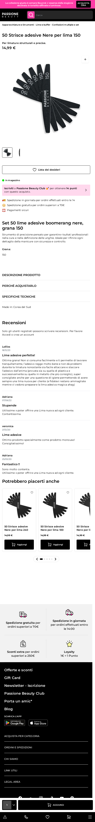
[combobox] (60, 15)
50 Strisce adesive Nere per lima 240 (16, 528)
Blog (8, 709)
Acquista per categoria (21, 736)
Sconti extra (15, 652)
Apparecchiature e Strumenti (18, 24)
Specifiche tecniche (18, 296)
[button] (37, 559)
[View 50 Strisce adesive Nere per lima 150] (7, 152)
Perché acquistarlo (19, 286)
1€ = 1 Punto (69, 655)
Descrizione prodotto (21, 275)
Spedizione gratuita (20, 622)
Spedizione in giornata (69, 621)
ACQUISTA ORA (83, 4)
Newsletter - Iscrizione (24, 685)
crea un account (24, 334)
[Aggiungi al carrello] (55, 805)
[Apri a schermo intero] (85, 59)
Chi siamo (11, 759)
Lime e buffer (43, 24)
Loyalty (69, 652)
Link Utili (10, 770)
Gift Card (12, 678)
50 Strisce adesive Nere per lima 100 (52, 528)
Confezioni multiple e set (65, 24)
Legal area (12, 781)
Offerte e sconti (18, 670)
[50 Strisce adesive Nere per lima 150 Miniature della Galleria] (13, 152)
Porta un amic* (18, 701)
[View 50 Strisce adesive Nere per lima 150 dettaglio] (19, 152)
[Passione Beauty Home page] (10, 14)
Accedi (6, 334)
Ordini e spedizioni (18, 747)
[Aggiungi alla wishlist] (46, 169)
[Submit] (31, 15)
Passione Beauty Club (24, 693)
